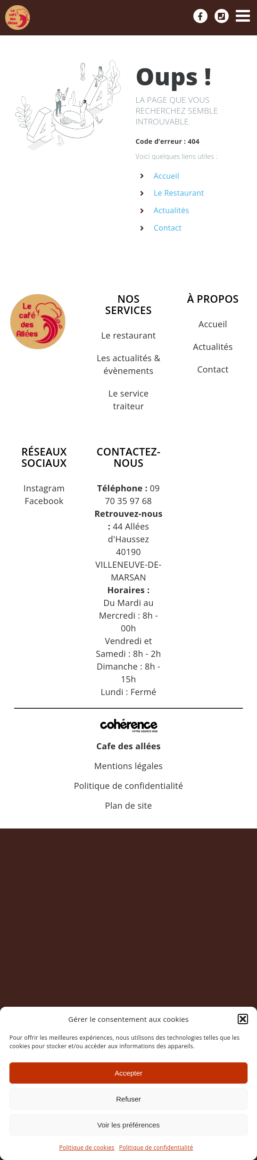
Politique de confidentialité (156, 1147)
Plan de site (128, 805)
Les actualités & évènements (128, 364)
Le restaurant (128, 335)
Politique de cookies (87, 1147)
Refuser (128, 1099)
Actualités (171, 210)
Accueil (166, 176)
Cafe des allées (128, 746)
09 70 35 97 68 (128, 494)
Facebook (44, 500)
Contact (168, 228)
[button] (243, 1019)
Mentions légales (128, 765)
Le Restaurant (179, 193)
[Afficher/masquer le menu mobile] (244, 15)
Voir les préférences (128, 1125)
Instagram (44, 488)
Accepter (128, 1073)
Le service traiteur (128, 400)
